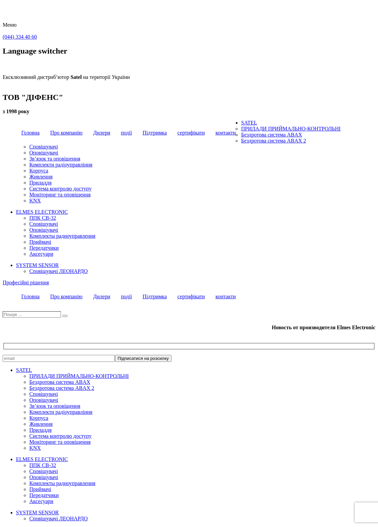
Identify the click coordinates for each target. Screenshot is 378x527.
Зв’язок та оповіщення (54, 158)
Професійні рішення (26, 282)
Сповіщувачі (43, 146)
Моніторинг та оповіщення (60, 194)
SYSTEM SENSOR (37, 265)
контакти (225, 132)
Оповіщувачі (43, 152)
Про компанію (66, 132)
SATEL (249, 123)
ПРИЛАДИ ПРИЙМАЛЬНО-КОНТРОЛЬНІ (291, 129)
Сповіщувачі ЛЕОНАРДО (58, 271)
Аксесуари (41, 254)
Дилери (101, 132)
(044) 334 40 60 (20, 37)
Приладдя (40, 182)
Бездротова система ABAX (271, 134)
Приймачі (40, 242)
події (126, 132)
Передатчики (44, 248)
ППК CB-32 (42, 218)
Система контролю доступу (60, 188)
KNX (35, 200)
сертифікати (191, 132)
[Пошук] (65, 316)
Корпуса (38, 170)
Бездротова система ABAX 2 (273, 140)
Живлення (41, 176)
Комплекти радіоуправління (60, 164)
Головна (30, 132)
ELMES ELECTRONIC (42, 212)
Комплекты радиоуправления (62, 236)
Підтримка (155, 132)
